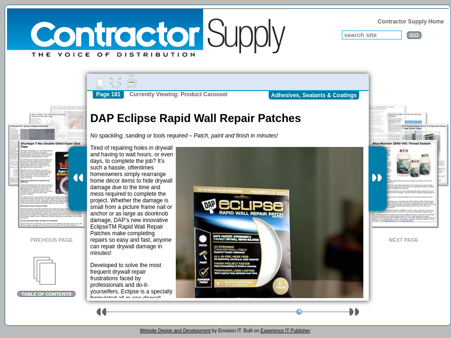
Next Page (404, 240)
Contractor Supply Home (411, 21)
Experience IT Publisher (284, 330)
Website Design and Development (175, 330)
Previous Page (51, 240)
